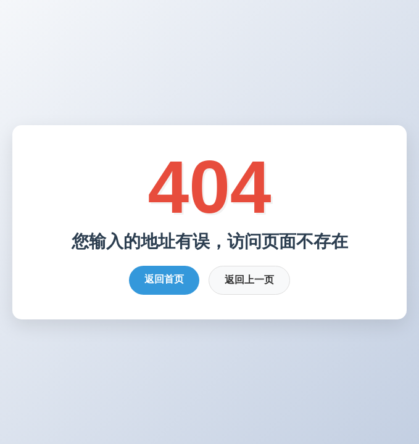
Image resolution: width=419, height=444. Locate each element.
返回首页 (164, 279)
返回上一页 (249, 279)
